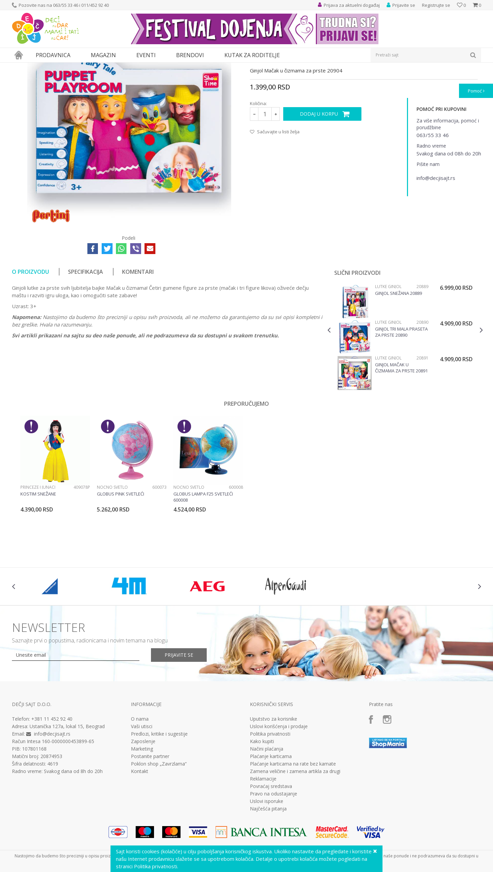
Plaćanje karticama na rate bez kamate (293, 826)
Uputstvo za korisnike (273, 781)
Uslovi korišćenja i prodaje (279, 789)
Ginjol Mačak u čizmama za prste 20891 (401, 430)
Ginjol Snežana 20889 (398, 356)
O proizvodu (30, 334)
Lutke (144, 67)
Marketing (142, 811)
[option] (405, 400)
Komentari (138, 334)
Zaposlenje (143, 804)
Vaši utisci (141, 789)
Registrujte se (436, 5)
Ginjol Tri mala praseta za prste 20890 (401, 394)
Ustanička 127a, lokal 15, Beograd (67, 789)
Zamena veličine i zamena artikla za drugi (295, 834)
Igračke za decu (72, 67)
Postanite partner (150, 819)
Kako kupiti (262, 804)
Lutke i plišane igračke (113, 67)
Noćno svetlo (112, 550)
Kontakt (139, 834)
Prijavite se (179, 717)
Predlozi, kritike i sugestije (159, 796)
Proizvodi (43, 67)
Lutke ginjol (164, 67)
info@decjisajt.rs (52, 796)
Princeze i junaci (37, 550)
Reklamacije (263, 841)
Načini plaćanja (266, 811)
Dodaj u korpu (319, 176)
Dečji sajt (20, 67)
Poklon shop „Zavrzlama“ (159, 826)
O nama (140, 781)
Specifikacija (85, 334)
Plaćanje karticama (271, 819)
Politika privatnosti (270, 796)
